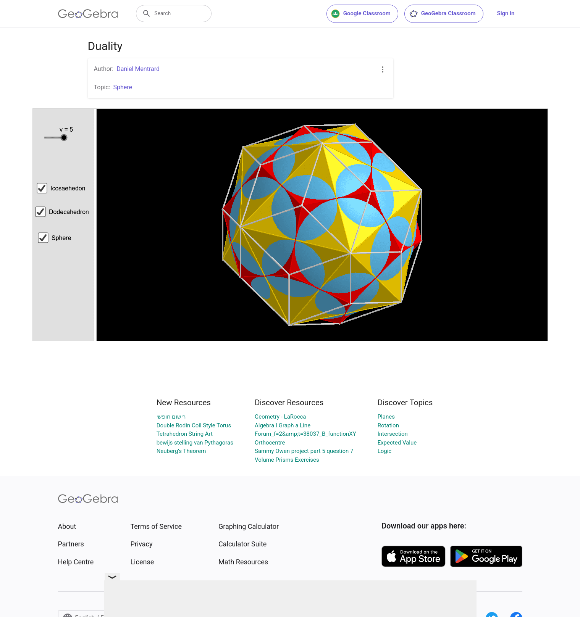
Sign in (506, 13)
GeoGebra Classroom (442, 13)
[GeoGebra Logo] (88, 13)
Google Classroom (361, 13)
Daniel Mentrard (138, 68)
